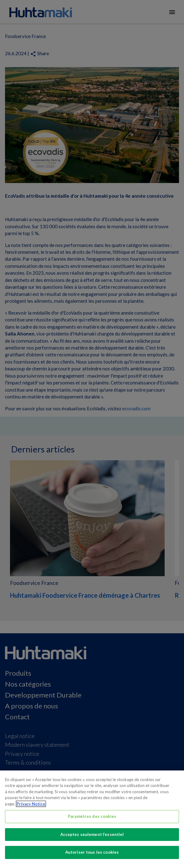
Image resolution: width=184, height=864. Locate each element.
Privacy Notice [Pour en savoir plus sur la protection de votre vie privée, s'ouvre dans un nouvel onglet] (31, 803)
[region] (92, 817)
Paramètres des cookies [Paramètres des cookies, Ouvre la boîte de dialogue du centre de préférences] (92, 816)
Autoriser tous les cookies (92, 852)
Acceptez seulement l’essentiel (92, 834)
